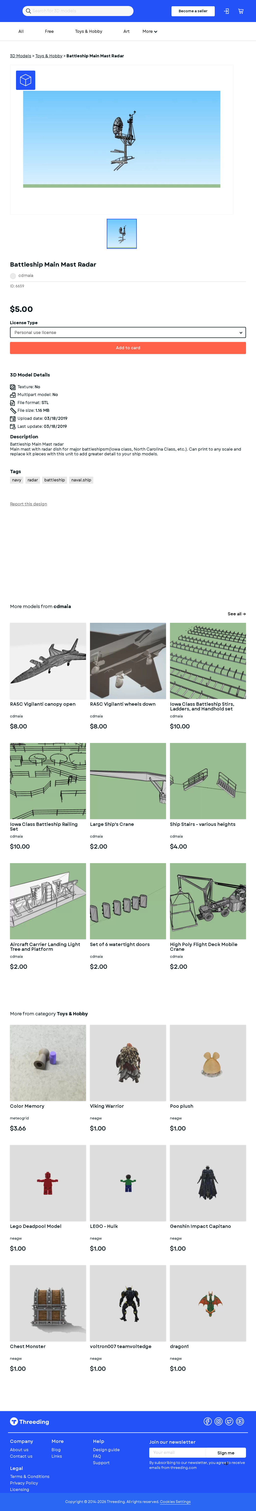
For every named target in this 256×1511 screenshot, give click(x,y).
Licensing (19, 1489)
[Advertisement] (128, 554)
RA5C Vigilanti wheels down (123, 704)
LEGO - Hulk (104, 1227)
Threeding (29, 1421)
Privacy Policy (24, 1483)
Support (101, 1463)
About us (19, 1450)
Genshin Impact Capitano (200, 1227)
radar (33, 480)
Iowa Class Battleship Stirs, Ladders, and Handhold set (202, 707)
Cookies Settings (175, 1501)
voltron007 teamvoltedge (121, 1347)
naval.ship (81, 480)
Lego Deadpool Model (36, 1227)
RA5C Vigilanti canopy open (43, 704)
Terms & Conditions (30, 1476)
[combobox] (128, 332)
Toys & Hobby (88, 31)
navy (16, 480)
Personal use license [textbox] (35, 332)
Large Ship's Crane (112, 825)
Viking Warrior (107, 1106)
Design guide (106, 1450)
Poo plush (181, 1106)
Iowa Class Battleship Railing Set (44, 827)
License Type (24, 323)
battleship (54, 480)
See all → (237, 614)
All (21, 31)
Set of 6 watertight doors (120, 945)
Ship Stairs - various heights (203, 825)
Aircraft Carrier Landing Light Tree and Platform (45, 947)
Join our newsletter (172, 1442)
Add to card (128, 348)
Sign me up (226, 1454)
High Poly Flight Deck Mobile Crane (204, 947)
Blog (56, 1450)
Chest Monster (28, 1347)
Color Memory (27, 1106)
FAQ (97, 1456)
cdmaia (25, 275)
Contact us (21, 1456)
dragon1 (179, 1347)
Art (127, 31)
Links (57, 1456)
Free (49, 31)
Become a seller (193, 11)
